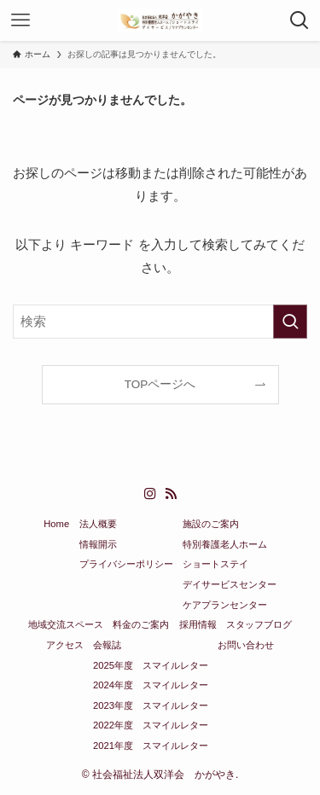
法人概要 (98, 524)
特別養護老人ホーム (225, 544)
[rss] (170, 494)
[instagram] (150, 494)
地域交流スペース (65, 624)
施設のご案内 (211, 524)
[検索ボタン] (299, 20)
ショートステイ (215, 564)
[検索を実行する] (290, 322)
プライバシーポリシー (126, 564)
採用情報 (198, 624)
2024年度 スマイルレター (150, 685)
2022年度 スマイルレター (150, 725)
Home (56, 524)
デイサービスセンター (229, 584)
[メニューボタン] (20, 20)
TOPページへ (160, 384)
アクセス (65, 645)
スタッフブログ (259, 624)
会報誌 (107, 645)
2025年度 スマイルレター (150, 665)
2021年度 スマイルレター (150, 745)
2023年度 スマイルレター (150, 705)
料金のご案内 (141, 624)
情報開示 (98, 544)
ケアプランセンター (225, 605)
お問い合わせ (246, 645)
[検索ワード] (160, 322)
